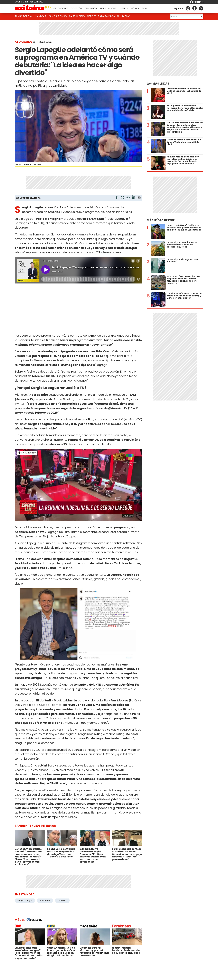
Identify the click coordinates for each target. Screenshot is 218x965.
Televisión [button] (91, 8)
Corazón (76, 8)
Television (62, 900)
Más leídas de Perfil (162, 220)
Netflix (124, 8)
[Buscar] (184, 16)
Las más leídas (158, 84)
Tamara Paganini (108, 16)
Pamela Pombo (57, 16)
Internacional (108, 8)
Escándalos (60, 8)
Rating (126, 16)
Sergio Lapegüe (24, 900)
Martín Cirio (77, 16)
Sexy (144, 8)
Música (135, 8)
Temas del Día (23, 16)
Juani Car (40, 16)
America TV (45, 900)
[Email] (139, 198)
